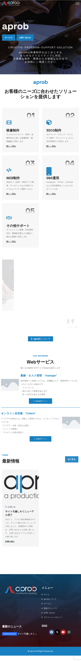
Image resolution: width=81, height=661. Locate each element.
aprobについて (50, 604)
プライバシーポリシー (53, 623)
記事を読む (10, 549)
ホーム (46, 600)
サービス (9, 38)
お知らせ (12, 514)
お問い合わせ (28, 38)
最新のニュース (50, 613)
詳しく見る (11, 149)
